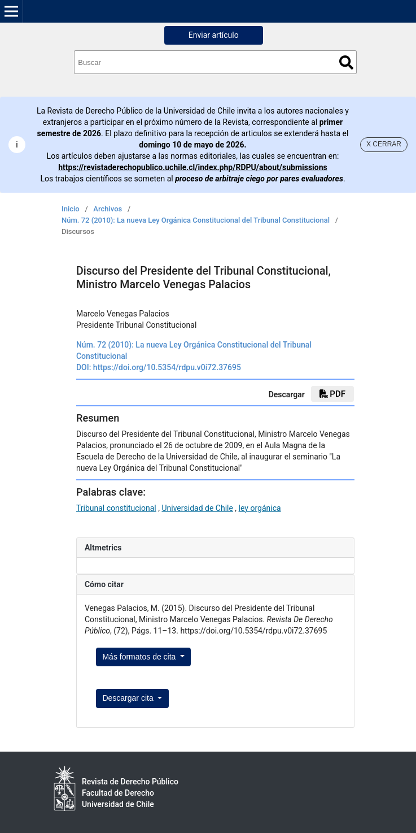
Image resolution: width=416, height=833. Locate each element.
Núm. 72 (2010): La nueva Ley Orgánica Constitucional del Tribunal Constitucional (196, 220)
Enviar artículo (214, 35)
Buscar (346, 62)
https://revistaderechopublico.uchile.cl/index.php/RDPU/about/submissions (192, 167)
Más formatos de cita (140, 656)
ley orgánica (260, 508)
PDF (332, 394)
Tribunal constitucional (116, 508)
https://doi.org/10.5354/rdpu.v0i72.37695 (167, 367)
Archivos (107, 209)
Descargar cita (128, 697)
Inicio (71, 209)
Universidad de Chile (197, 508)
